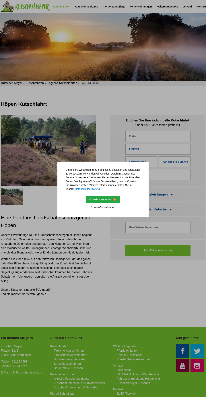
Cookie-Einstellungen (103, 207)
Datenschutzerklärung (87, 188)
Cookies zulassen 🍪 (103, 199)
